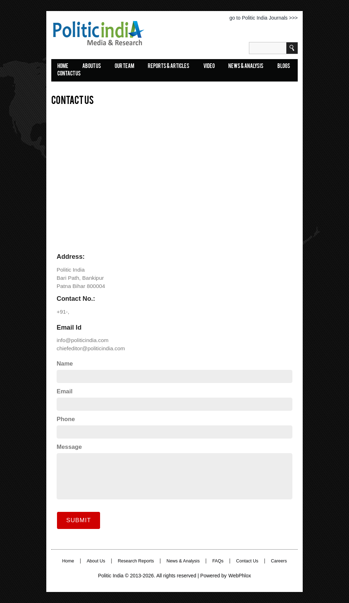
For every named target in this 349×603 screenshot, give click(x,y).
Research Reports (136, 561)
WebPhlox (239, 575)
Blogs (283, 66)
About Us (91, 66)
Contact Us (69, 74)
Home (68, 561)
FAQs (218, 561)
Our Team (124, 66)
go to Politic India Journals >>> (263, 18)
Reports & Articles (168, 66)
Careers (279, 561)
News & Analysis (246, 66)
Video (209, 66)
